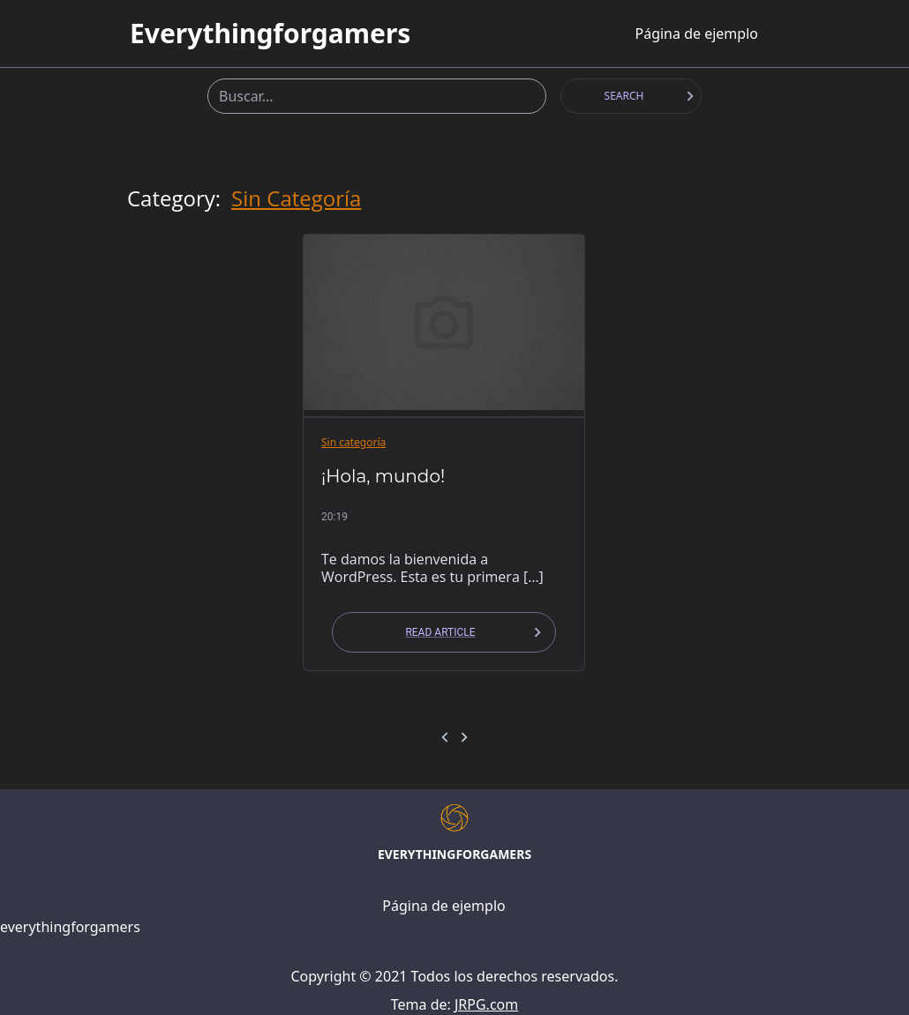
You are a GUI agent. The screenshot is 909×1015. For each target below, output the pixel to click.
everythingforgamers (270, 33)
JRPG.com (486, 1004)
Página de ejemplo (696, 33)
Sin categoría (296, 198)
